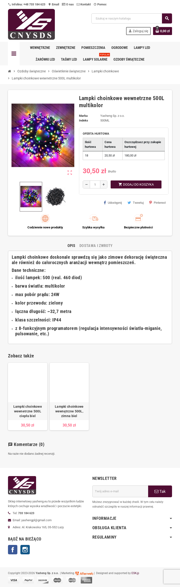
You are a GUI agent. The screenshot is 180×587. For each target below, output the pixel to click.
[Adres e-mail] (120, 491)
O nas (68, 4)
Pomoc (100, 4)
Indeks (83, 120)
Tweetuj (136, 202)
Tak (160, 491)
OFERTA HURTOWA (96, 133)
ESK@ (135, 573)
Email (53, 4)
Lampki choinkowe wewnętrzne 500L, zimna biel (69, 411)
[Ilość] (95, 184)
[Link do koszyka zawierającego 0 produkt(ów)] (162, 31)
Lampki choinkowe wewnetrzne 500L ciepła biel (27, 411)
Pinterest (157, 202)
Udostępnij (113, 202)
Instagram (25, 549)
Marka (83, 115)
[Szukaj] (131, 18)
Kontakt (84, 4)
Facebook (12, 549)
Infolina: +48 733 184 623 (26, 4)
